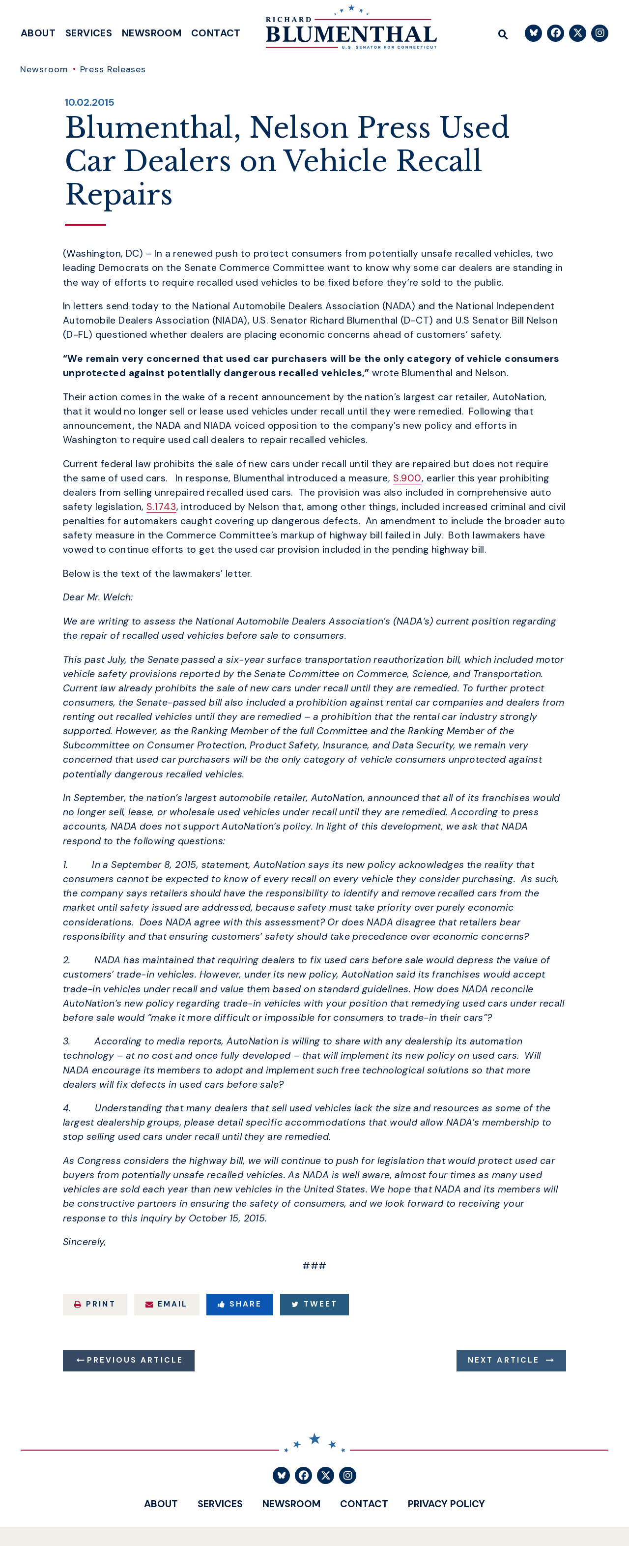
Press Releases (113, 69)
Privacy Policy (446, 1503)
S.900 (407, 478)
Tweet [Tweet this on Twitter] (314, 1304)
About (38, 33)
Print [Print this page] (95, 1304)
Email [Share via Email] (166, 1304)
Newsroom (151, 33)
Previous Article (135, 1360)
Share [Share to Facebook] (240, 1304)
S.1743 (161, 507)
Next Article (504, 1360)
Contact (216, 33)
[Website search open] (503, 33)
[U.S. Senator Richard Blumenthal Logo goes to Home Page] (344, 29)
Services (88, 33)
